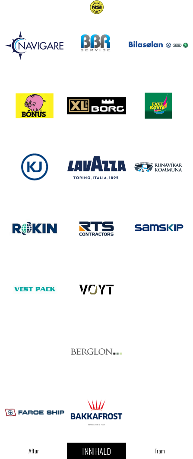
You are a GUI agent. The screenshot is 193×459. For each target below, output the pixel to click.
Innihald (96, 451)
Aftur (33, 450)
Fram (160, 450)
